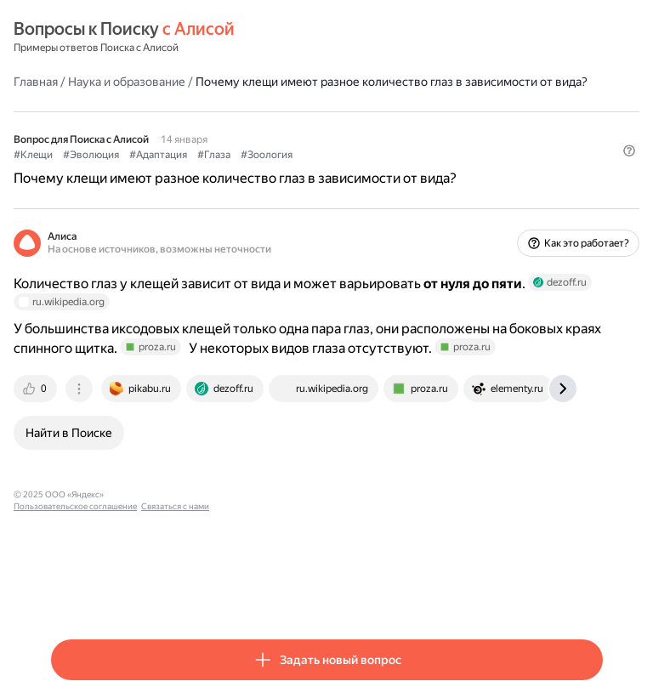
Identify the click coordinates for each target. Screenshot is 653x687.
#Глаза (213, 155)
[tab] (37, 388)
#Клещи (33, 155)
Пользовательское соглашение (173, 494)
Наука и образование (126, 81)
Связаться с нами (273, 494)
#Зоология (266, 155)
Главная (36, 81)
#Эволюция (91, 155)
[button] (629, 150)
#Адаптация (158, 155)
